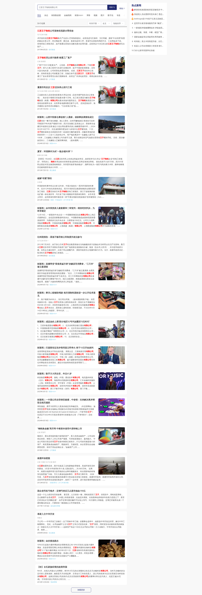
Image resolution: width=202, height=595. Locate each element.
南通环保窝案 (43, 458)
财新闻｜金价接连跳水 (48, 541)
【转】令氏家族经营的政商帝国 (52, 567)
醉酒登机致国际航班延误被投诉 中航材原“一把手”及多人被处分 (160, 9)
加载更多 (81, 590)
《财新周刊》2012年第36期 (59, 483)
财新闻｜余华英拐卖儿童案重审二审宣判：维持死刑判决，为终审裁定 (66, 209)
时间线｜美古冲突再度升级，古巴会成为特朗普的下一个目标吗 (160, 41)
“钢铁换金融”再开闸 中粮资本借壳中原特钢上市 (59, 428)
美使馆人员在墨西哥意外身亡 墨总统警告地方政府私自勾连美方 (160, 14)
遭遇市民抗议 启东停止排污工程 (54, 87)
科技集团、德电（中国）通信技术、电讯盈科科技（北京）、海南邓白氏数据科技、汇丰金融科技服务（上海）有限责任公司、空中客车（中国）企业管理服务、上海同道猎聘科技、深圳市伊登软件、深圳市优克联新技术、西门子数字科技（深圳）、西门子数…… (66, 383)
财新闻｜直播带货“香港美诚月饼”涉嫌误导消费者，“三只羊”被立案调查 (65, 265)
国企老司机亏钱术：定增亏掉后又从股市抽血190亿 (61, 490)
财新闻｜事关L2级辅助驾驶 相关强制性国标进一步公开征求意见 (66, 294)
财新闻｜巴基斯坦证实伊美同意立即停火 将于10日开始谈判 (65, 347)
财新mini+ (53, 143)
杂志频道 (52, 533)
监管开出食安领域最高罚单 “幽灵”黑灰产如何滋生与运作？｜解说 (161, 23)
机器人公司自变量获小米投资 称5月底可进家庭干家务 (156, 46)
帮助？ (122, 8)
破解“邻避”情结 (44, 178)
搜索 (112, 7)
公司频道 (52, 79)
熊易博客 (54, 582)
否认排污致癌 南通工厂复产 (54, 57)
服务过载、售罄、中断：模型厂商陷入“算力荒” (153, 32)
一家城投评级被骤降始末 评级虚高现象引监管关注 (155, 27)
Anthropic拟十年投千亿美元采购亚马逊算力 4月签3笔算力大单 (160, 18)
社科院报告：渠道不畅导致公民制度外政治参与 (59, 237)
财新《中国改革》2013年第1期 (62, 200)
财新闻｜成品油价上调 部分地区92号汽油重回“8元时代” (63, 321)
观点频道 (53, 170)
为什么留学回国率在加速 (144, 50)
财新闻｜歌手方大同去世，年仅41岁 (54, 373)
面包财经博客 (55, 506)
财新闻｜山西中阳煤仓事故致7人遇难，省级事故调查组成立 (65, 117)
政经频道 (52, 49)
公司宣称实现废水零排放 (55, 30)
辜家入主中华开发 (45, 514)
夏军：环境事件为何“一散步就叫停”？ (55, 151)
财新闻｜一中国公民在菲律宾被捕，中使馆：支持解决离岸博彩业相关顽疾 (66, 401)
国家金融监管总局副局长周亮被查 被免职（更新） (155, 37)
